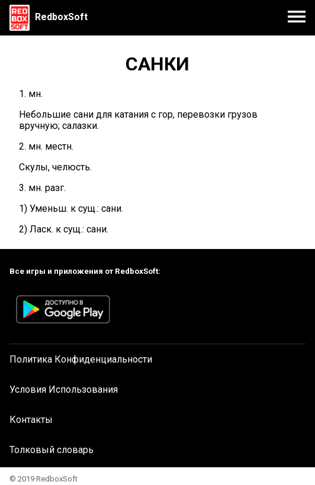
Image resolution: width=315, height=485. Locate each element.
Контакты (31, 419)
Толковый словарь (51, 449)
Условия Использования (63, 389)
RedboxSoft (61, 16)
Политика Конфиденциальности (80, 359)
